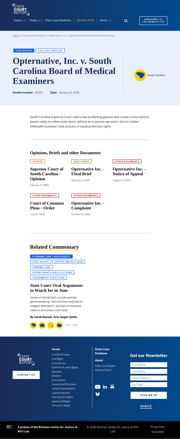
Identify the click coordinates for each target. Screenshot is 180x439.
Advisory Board (103, 369)
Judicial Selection (61, 392)
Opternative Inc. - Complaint (87, 205)
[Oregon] (59, 325)
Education (57, 371)
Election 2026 (85, 20)
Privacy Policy (158, 426)
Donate (146, 406)
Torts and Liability (61, 405)
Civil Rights (24, 50)
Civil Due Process (50, 50)
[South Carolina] (149, 75)
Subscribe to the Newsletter (153, 20)
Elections (56, 375)
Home (16, 35)
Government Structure (48, 278)
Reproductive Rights (62, 397)
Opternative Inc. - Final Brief (87, 171)
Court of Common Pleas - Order (47, 205)
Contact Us (26, 374)
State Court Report (105, 365)
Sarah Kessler (43, 317)
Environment (58, 380)
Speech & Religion (61, 401)
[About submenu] (109, 20)
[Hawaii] (50, 325)
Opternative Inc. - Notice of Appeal (129, 171)
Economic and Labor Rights (51, 256)
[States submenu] (40, 20)
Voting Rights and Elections (52, 272)
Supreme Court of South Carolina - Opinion (46, 174)
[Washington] (42, 325)
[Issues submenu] (24, 20)
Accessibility (157, 431)
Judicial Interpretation (63, 388)
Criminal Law (41, 267)
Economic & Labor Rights (65, 367)
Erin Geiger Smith (65, 317)
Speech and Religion (69, 262)
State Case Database (58, 20)
